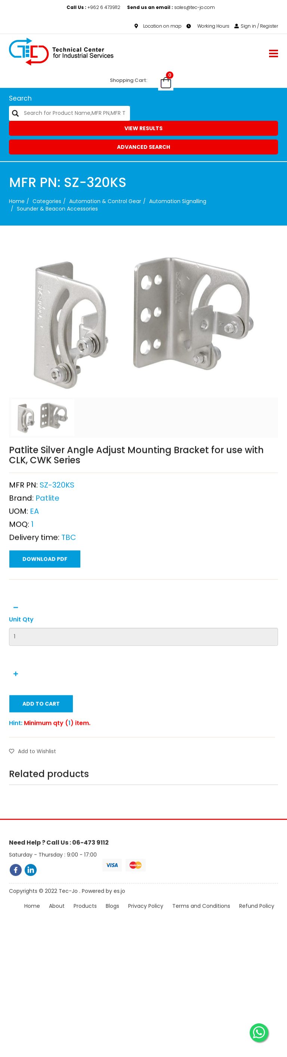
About (57, 915)
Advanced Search (143, 147)
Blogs (112, 915)
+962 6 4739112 (94, 7)
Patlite (47, 534)
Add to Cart (41, 740)
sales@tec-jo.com (171, 7)
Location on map (158, 26)
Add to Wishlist (32, 787)
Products (85, 915)
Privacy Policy (145, 915)
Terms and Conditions (201, 915)
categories (47, 201)
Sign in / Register (256, 26)
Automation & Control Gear (105, 201)
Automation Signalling (177, 201)
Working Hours (207, 26)
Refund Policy (256, 915)
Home (17, 201)
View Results (143, 128)
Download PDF (44, 595)
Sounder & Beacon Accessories (57, 208)
